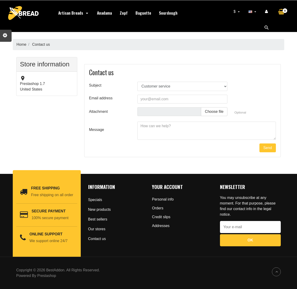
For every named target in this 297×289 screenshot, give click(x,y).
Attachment (98, 112)
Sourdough (168, 13)
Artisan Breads (73, 13)
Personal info (163, 199)
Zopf (124, 13)
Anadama (104, 13)
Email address (101, 98)
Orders (157, 208)
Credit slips (161, 217)
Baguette (143, 13)
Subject (95, 85)
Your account (167, 186)
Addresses (161, 226)
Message (96, 130)
